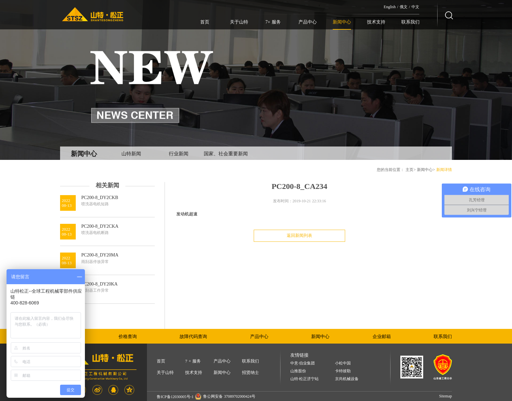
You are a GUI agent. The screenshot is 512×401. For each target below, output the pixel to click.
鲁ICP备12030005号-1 (175, 396)
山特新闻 (131, 153)
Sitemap (445, 396)
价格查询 (128, 336)
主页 (409, 169)
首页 (204, 22)
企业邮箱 (382, 336)
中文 (415, 7)
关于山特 (239, 22)
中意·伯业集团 (302, 363)
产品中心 (307, 22)
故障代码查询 (193, 336)
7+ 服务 (273, 22)
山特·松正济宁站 (304, 379)
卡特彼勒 (343, 371)
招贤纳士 (250, 372)
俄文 (404, 7)
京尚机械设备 (347, 379)
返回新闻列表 (299, 235)
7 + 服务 (193, 361)
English (390, 7)
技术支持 (376, 22)
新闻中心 (342, 22)
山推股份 (298, 371)
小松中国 (343, 363)
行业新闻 (178, 153)
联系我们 (410, 22)
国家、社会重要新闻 (226, 153)
